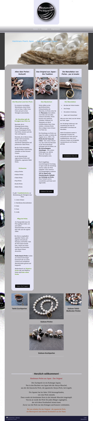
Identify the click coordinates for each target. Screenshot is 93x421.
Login (85, 417)
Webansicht (84, 419)
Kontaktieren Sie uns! (70, 156)
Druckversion (10, 417)
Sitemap (18, 417)
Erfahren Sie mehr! (46, 191)
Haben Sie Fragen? (22, 286)
